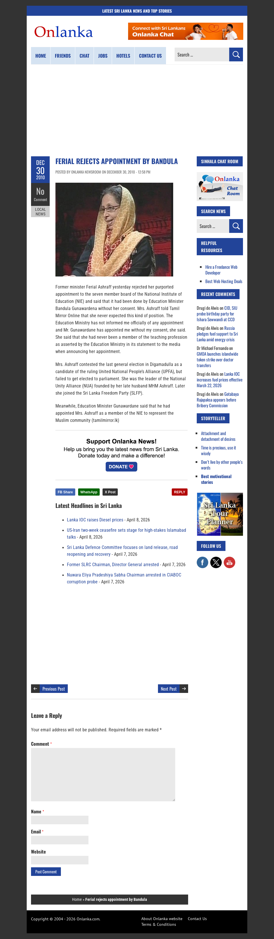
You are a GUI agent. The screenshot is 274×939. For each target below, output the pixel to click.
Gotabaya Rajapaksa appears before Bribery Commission (218, 399)
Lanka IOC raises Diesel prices (95, 520)
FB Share (65, 492)
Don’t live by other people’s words (222, 465)
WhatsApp (88, 492)
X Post (110, 492)
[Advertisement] (137, 110)
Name (37, 811)
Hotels (123, 55)
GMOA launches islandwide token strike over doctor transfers (217, 359)
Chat (84, 55)
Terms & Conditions (158, 924)
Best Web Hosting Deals (223, 281)
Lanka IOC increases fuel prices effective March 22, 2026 (219, 379)
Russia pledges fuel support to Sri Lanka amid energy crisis (217, 333)
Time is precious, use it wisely (218, 450)
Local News (40, 211)
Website (38, 851)
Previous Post (54, 688)
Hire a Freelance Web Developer (221, 270)
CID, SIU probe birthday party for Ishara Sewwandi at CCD (217, 313)
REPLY (179, 492)
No (40, 191)
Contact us (150, 55)
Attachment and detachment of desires (218, 436)
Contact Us (197, 918)
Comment (40, 199)
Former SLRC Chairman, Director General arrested (113, 564)
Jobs (102, 55)
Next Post (169, 688)
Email (37, 831)
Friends (63, 55)
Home (40, 55)
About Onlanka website (161, 918)
